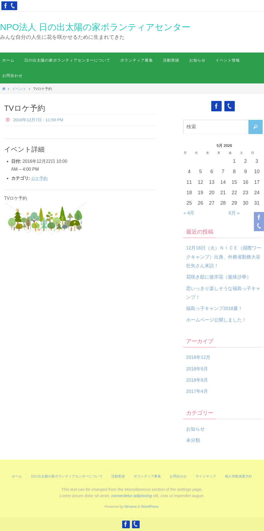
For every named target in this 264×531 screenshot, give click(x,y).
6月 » (234, 213)
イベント (19, 89)
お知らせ (196, 429)
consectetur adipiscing (131, 495)
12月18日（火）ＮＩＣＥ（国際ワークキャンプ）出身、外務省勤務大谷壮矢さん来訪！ (223, 256)
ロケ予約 (40, 178)
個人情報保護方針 (238, 476)
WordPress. (150, 506)
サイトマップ (206, 476)
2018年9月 (198, 369)
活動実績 (118, 476)
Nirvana (130, 506)
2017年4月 (198, 391)
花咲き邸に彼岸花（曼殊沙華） (220, 277)
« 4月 (189, 213)
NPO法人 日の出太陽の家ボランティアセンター (95, 27)
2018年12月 (199, 357)
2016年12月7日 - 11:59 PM (39, 119)
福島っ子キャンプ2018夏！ (216, 308)
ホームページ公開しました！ (218, 320)
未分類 (193, 440)
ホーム (17, 476)
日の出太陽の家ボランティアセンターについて (67, 476)
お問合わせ (178, 476)
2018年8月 (198, 380)
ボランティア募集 (147, 476)
